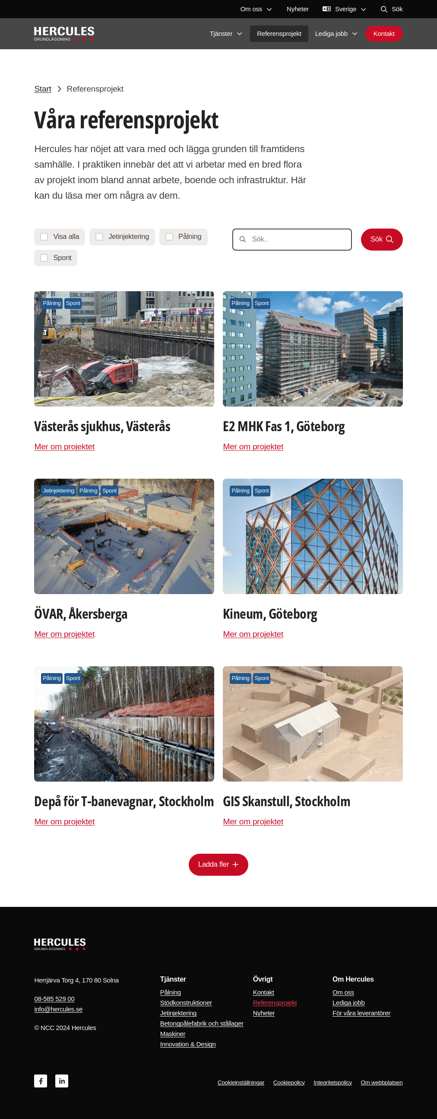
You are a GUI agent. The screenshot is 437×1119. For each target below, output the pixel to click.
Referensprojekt (279, 34)
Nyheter (298, 9)
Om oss (257, 9)
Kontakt (384, 34)
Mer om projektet (64, 446)
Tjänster (226, 34)
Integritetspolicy (333, 1082)
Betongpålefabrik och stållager (202, 1023)
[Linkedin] (61, 1080)
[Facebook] (40, 1080)
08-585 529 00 (54, 998)
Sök (391, 9)
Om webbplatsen (382, 1082)
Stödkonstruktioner (186, 1002)
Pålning (170, 992)
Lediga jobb (336, 34)
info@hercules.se (58, 1009)
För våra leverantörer (361, 1013)
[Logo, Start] (64, 34)
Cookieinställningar (241, 1082)
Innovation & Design (188, 1044)
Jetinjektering (178, 1013)
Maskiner (173, 1033)
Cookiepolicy (289, 1082)
